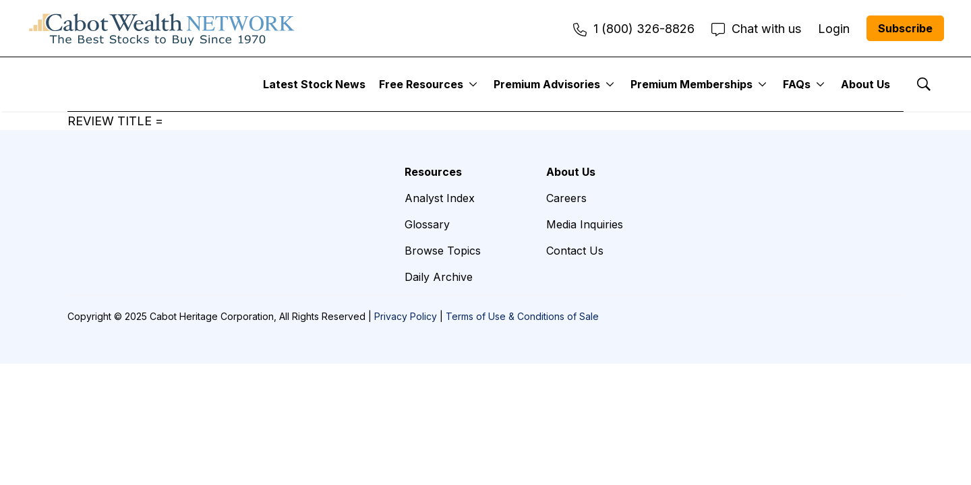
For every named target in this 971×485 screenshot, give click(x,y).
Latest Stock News (314, 84)
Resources (433, 172)
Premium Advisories (547, 84)
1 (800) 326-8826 (634, 29)
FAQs (797, 84)
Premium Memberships (691, 84)
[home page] (162, 28)
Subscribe (905, 28)
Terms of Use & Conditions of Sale (522, 316)
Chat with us (756, 29)
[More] (473, 84)
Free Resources (421, 84)
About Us (865, 84)
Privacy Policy (405, 316)
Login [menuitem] (834, 29)
